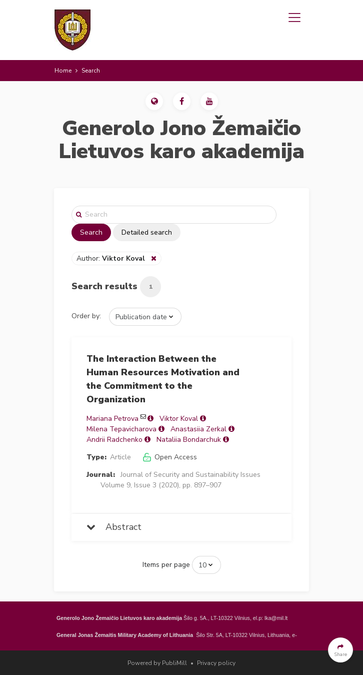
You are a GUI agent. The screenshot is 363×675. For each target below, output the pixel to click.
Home (63, 71)
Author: (111, 258)
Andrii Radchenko (114, 439)
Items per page (166, 564)
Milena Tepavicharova (121, 429)
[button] (154, 101)
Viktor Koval (179, 418)
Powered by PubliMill (157, 663)
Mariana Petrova (112, 418)
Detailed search (147, 232)
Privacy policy (216, 663)
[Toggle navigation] (294, 18)
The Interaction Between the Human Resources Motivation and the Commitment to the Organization (163, 379)
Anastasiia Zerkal (198, 429)
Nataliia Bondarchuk (188, 439)
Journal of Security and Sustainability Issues (190, 474)
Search (91, 232)
